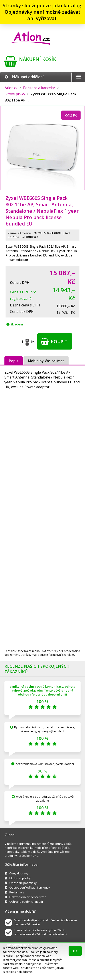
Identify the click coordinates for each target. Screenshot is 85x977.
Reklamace (16, 892)
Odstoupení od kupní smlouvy (29, 887)
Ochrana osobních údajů (26, 902)
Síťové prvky (15, 94)
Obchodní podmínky (23, 883)
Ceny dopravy (18, 873)
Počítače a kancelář (39, 87)
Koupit (54, 341)
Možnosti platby (20, 878)
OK (75, 951)
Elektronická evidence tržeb (27, 897)
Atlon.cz (11, 87)
